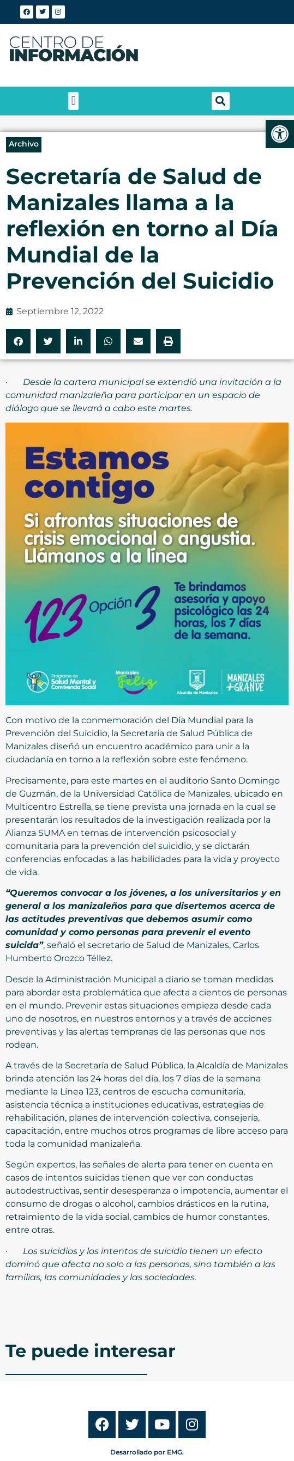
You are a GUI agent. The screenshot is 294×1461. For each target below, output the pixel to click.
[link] (280, 134)
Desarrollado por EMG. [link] (147, 1452)
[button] (73, 101)
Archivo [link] (24, 144)
